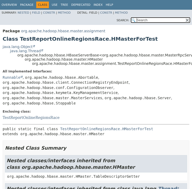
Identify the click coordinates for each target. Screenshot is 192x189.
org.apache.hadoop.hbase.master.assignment (63, 31)
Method (64, 12)
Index (98, 5)
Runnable (11, 77)
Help (109, 5)
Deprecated (80, 5)
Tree (64, 5)
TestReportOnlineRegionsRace (31, 118)
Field (36, 12)
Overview (9, 5)
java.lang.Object (18, 47)
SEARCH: (123, 20)
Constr (49, 12)
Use (55, 5)
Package (27, 5)
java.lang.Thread (25, 51)
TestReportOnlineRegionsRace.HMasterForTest (106, 129)
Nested (23, 12)
